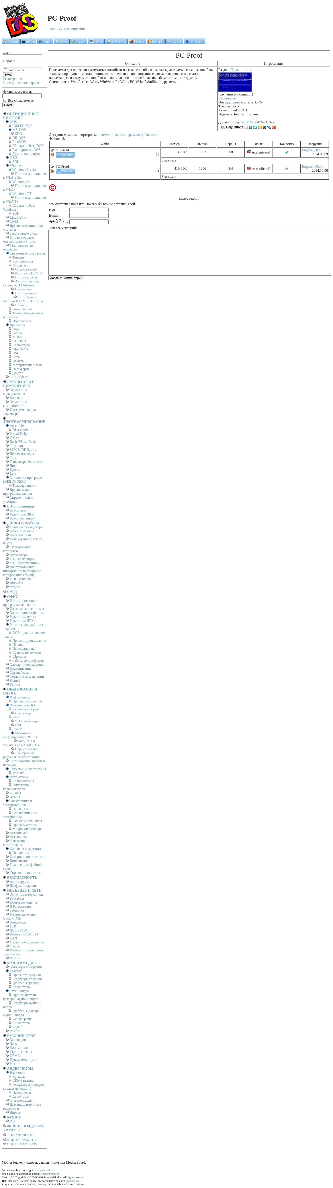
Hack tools (17, 1072)
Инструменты (25, 293)
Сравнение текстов (26, 652)
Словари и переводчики (27, 664)
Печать (17, 644)
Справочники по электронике (20, 815)
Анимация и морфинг (26, 967)
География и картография (15, 843)
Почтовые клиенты (24, 902)
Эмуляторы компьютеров (15, 404)
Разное (15, 587)
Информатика (20, 697)
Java (13, 473)
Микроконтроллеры (27, 829)
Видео (17, 333)
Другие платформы (26, 154)
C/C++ (15, 437)
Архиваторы (19, 555)
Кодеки (17, 1027)
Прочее (20, 305)
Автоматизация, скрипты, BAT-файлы (21, 283)
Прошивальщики (22, 518)
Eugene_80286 (244, 122)
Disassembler (21, 430)
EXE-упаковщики (23, 559)
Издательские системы (27, 609)
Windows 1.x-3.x (24, 169)
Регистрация (12, 79)
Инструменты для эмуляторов (20, 412)
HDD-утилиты (20, 579)
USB (15, 353)
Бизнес (15, 680)
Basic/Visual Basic (23, 441)
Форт (14, 457)
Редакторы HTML (23, 620)
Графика (16, 971)
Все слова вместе (18, 100)
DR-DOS (19, 138)
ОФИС (53, 29)
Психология (21, 853)
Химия (15, 797)
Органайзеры (20, 672)
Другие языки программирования (17, 491)
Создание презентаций (27, 676)
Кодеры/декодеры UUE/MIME (19, 916)
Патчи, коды (21, 1092)
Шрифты (19, 656)
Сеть (16, 357)
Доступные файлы (63, 134)
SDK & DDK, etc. (23, 449)
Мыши (17, 337)
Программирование (27, 701)
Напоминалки (20, 1048)
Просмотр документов (29, 640)
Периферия (20, 369)
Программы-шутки (24, 1060)
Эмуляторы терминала (26, 894)
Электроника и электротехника (17, 803)
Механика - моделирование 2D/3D (20, 735)
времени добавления (142, 134)
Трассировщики (24, 485)
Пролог (15, 469)
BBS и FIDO (19, 930)
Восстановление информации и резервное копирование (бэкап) (22, 571)
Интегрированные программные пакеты (20, 603)
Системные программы (27, 253)
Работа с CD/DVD (28, 273)
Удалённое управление (27, 942)
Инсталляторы (26, 277)
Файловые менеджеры (26, 527)
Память (18, 361)
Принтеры (20, 349)
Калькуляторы (23, 781)
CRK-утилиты (23, 1080)
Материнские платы (27, 365)
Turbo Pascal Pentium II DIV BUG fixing (23, 299)
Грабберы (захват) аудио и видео (21, 1013)
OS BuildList (19, 377)
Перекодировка (23, 648)
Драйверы (17, 325)
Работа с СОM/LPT (24, 934)
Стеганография (21, 1100)
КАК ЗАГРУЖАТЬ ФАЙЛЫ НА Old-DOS (20, 1142)
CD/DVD (19, 341)
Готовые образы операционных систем (20, 239)
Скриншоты (227, 98)
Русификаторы (23, 261)
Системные (23, 289)
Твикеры (18, 257)
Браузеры (17, 898)
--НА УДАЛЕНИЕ (20, 1135)
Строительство (26, 749)
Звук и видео (19, 991)
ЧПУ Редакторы (27, 721)
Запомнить (14, 70)
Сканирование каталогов (17, 549)
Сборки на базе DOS (27, 146)
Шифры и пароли (23, 885)
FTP (13, 926)
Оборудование (26, 269)
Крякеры (18, 1076)
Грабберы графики (26, 983)
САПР (17, 729)
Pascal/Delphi (19, 434)
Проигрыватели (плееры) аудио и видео (20, 997)
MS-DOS (19, 130)
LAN (13, 938)
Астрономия (19, 833)
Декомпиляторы (22, 453)
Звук (15, 329)
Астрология (18, 837)
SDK (18, 134)
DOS (13, 122)
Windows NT (21, 193)
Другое (17, 373)
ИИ (12, 1121)
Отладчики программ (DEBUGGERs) (22, 479)
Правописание (75, 29)
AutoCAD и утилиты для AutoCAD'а (21, 743)
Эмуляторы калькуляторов (15, 392)
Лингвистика (19, 861)
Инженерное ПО (22, 705)
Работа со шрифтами (28, 660)
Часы (14, 1044)
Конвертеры (21, 987)
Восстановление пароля (21, 83)
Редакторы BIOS (22, 514)
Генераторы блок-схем (26, 461)
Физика (15, 793)
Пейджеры (18, 922)
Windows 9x (21, 181)
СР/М (14, 221)
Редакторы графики (27, 979)
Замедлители (22, 309)
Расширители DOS (26, 150)
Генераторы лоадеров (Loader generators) (24, 1086)
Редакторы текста (23, 616)
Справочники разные (25, 873)
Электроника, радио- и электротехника (21, 755)
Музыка (18, 773)
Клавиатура (21, 345)
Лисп (14, 465)
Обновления (21, 321)
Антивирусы (19, 881)
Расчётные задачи (25, 709)
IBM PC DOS (22, 126)
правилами (72, 1180)
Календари (18, 1040)
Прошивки (18, 510)
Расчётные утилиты (27, 821)
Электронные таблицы (27, 612)
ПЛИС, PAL (21, 809)
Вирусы (16, 1112)
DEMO (15, 1056)
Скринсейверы (21, 1052)
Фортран (16, 445)
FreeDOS (19, 142)
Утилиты (19, 265)
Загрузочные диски (24, 233)
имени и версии (113, 134)
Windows (16, 165)
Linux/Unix (18, 217)
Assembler (17, 426)
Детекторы (20, 1096)
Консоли (16, 398)
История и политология (27, 857)
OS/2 (13, 157)
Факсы (15, 946)
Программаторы (24, 825)
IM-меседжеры (21, 906)
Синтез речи (21, 1019)
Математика (19, 777)
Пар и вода (23, 713)
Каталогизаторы (22, 531)
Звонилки (17, 910)
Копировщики (20, 535)
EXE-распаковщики (24, 563)
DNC (19, 725)
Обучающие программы (28, 769)
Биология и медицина (26, 849)
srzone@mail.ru (44, 1170)
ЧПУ (16, 717)
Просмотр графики (26, 975)
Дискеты (16, 583)
